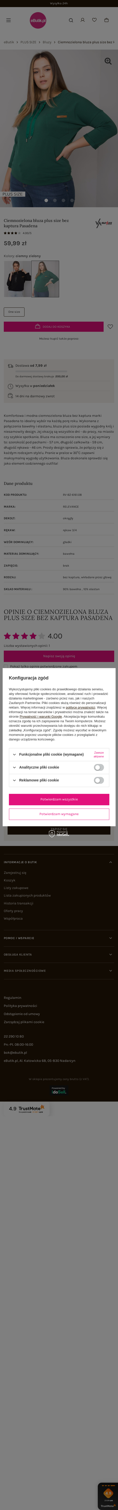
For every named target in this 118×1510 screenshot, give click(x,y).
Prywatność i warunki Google (41, 716)
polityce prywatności (80, 707)
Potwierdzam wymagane (59, 814)
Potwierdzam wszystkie (59, 799)
